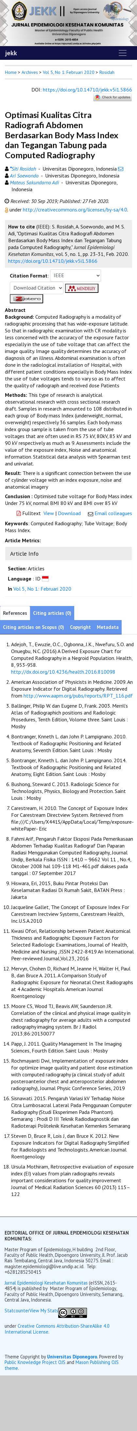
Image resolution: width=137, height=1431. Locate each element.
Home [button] (11, 72)
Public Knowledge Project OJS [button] (35, 1362)
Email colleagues (113, 513)
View (48, 513)
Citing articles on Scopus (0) (33, 627)
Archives (30, 72)
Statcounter (17, 1310)
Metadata (108, 627)
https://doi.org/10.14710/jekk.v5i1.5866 (87, 89)
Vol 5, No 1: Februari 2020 (68, 72)
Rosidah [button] (106, 72)
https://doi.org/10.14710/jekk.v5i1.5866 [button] (52, 261)
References (15, 613)
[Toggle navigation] (122, 52)
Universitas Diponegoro (72, 1357)
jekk (11, 53)
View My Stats (43, 1310)
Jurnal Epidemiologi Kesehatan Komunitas (47, 1283)
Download (69, 513)
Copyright (80, 627)
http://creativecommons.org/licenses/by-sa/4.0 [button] (75, 209)
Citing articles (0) (52, 613)
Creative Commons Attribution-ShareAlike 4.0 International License (57, 1329)
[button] (7, 209)
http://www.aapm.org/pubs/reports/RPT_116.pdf (78, 695)
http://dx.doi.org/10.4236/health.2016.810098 (63, 671)
